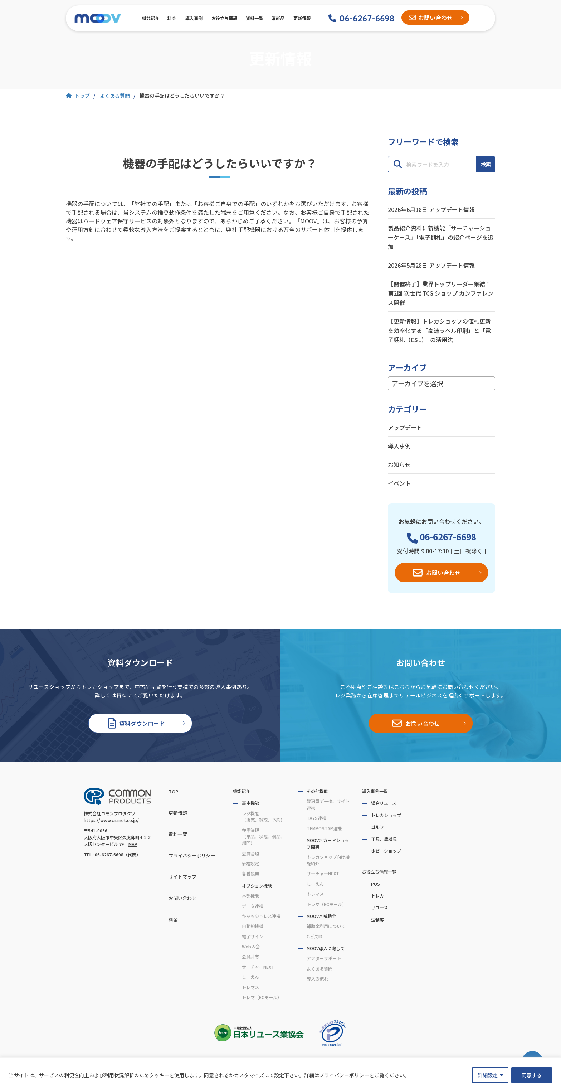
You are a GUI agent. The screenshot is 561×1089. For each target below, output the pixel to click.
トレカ (377, 896)
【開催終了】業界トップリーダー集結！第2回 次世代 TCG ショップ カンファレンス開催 (440, 293)
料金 (171, 18)
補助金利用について (326, 926)
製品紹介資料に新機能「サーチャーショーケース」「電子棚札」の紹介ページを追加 (440, 237)
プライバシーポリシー (192, 855)
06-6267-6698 (366, 18)
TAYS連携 (316, 818)
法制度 (377, 920)
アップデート (405, 427)
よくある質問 (319, 969)
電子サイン (252, 936)
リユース (379, 907)
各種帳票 (250, 873)
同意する (532, 1075)
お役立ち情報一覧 (379, 872)
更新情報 (301, 18)
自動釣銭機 (252, 926)
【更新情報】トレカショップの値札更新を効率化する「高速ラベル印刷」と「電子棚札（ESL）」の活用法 (439, 330)
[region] (280, 1073)
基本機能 (250, 803)
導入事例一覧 (375, 791)
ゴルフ (377, 827)
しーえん (250, 977)
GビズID (314, 936)
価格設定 (250, 863)
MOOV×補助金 (321, 916)
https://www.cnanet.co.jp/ (111, 820)
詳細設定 (488, 1075)
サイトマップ (182, 876)
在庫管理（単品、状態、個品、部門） (263, 837)
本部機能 (250, 896)
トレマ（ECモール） (262, 997)
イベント (399, 483)
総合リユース (383, 803)
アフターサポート (324, 958)
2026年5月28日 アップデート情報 (431, 265)
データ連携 (252, 906)
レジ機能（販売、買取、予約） (263, 816)
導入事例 (193, 18)
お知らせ (399, 464)
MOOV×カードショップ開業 (328, 843)
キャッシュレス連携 (261, 916)
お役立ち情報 (223, 18)
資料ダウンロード (142, 723)
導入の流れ (317, 979)
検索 (486, 164)
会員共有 (250, 956)
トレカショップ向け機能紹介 (328, 860)
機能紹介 (150, 18)
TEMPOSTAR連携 (324, 828)
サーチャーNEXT (258, 967)
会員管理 (250, 853)
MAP (132, 844)
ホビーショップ (386, 851)
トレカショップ (386, 815)
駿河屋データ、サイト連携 (328, 804)
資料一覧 (254, 18)
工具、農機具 (384, 839)
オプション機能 (257, 886)
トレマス (250, 987)
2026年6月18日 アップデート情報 (431, 209)
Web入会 (251, 946)
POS (375, 884)
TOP (173, 791)
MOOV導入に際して (326, 948)
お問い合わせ (435, 17)
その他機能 (317, 791)
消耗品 (278, 18)
